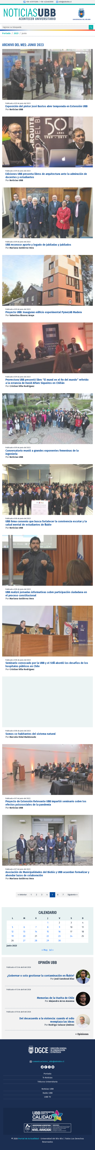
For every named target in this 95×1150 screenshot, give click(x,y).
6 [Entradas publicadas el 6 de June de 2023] (24, 927)
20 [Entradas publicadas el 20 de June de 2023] (24, 936)
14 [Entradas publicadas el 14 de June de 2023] (36, 931)
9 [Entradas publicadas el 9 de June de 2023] (59, 927)
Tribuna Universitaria (47, 1081)
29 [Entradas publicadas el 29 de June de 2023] (48, 940)
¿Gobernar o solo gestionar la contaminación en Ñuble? (40, 975)
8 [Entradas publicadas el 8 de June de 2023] (47, 927)
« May (45, 950)
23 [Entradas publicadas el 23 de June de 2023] (59, 936)
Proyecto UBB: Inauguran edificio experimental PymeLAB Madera (43, 312)
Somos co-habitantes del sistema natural (30, 733)
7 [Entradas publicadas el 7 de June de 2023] (36, 927)
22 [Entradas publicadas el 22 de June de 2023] (48, 936)
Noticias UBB (48, 1089)
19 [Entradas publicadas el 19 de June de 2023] (12, 936)
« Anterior (22, 895)
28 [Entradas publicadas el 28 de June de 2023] (36, 940)
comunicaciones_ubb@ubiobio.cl (47, 1061)
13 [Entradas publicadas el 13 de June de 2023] (24, 931)
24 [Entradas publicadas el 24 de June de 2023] (71, 936)
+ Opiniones (81, 1034)
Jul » (51, 950)
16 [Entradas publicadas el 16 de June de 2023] (59, 931)
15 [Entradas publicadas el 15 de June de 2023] (48, 931)
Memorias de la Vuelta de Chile (55, 997)
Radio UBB (47, 1093)
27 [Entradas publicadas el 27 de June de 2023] (24, 940)
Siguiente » (72, 895)
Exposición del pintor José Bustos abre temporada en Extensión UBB (46, 106)
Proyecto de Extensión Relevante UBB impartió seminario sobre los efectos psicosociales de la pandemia (45, 803)
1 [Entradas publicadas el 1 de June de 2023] (47, 922)
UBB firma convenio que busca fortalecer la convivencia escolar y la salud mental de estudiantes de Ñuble (46, 523)
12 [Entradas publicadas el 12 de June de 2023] (12, 931)
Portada (47, 1073)
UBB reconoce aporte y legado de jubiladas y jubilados (38, 244)
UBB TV (47, 1097)
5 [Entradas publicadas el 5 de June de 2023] (12, 927)
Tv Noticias (47, 1077)
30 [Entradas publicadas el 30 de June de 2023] (59, 940)
